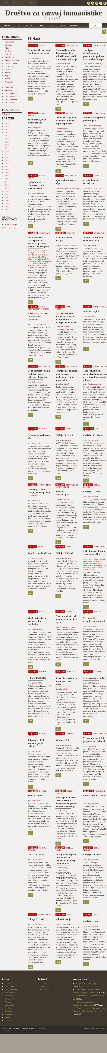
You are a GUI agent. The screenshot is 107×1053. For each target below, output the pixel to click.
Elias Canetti (36, 801)
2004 (6, 188)
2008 (6, 176)
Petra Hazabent (33, 263)
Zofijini (5, 3)
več (30, 98)
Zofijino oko (9, 103)
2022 (6, 133)
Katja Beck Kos (43, 255)
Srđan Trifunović (41, 265)
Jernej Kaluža (74, 188)
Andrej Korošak (37, 58)
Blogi (52, 25)
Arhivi (5, 31)
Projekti (41, 25)
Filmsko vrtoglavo (12, 60)
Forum (62, 25)
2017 (6, 148)
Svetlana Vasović (88, 570)
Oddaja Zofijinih (11, 66)
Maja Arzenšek (32, 257)
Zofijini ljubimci (65, 440)
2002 (6, 194)
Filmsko (8, 48)
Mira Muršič (36, 261)
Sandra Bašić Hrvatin (69, 629)
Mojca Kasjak (46, 261)
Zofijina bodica (10, 96)
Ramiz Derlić (43, 263)
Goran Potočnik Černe (40, 253)
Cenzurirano (9, 42)
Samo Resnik (98, 565)
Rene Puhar (32, 265)
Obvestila (8, 54)
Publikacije (9, 87)
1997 (6, 210)
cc (3, 1029)
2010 (6, 170)
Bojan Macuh (36, 382)
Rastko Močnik (88, 565)
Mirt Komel (64, 246)
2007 (6, 179)
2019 (6, 142)
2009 (6, 173)
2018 (6, 145)
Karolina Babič (65, 500)
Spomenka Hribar (96, 567)
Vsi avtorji (6, 114)
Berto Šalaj (64, 129)
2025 (6, 123)
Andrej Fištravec (93, 559)
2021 (6, 136)
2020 (6, 139)
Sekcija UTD (18, 3)
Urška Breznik (32, 267)
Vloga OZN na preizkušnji (86, 983)
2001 (6, 197)
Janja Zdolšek (32, 255)
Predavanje (9, 82)
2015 (6, 154)
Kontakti (29, 25)
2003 (6, 191)
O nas (18, 25)
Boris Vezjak (36, 443)
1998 (6, 207)
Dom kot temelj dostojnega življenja (90, 996)
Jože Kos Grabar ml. (39, 324)
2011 (6, 167)
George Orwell (37, 558)
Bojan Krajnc (92, 246)
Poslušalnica (9, 57)
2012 (6, 163)
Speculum (8, 90)
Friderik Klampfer (38, 193)
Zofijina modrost (11, 100)
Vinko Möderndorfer (94, 126)
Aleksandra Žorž (37, 251)
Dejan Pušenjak (93, 561)
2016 (6, 151)
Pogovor (8, 76)
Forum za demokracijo (95, 63)
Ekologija (8, 45)
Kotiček (8, 51)
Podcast (8, 73)
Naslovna (6, 25)
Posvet (7, 79)
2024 (6, 127)
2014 (6, 157)
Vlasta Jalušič (73, 246)
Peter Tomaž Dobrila (96, 563)
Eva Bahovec (64, 188)
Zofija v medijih (11, 93)
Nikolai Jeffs (92, 316)
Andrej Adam (36, 128)
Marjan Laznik (38, 259)
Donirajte (8, 1020)
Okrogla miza (10, 69)
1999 (6, 203)
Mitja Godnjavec (93, 683)
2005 (6, 185)
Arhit (103, 1029)
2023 (6, 130)
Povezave (74, 25)
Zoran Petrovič (43, 267)
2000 (6, 200)
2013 (6, 160)
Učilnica (31, 3)
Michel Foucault (65, 924)
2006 (6, 182)
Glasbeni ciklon (11, 63)
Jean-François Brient (95, 188)
